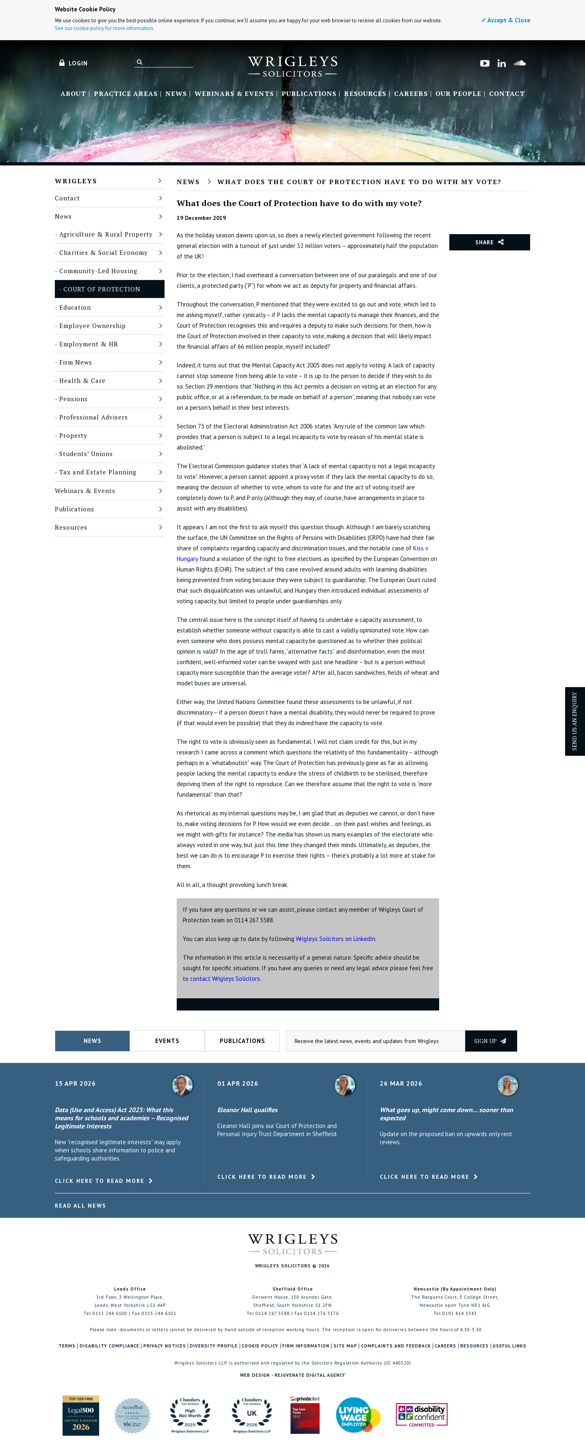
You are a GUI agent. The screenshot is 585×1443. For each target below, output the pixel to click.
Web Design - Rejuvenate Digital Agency (292, 1375)
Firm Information (305, 1346)
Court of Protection (102, 289)
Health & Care (82, 380)
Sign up (490, 1041)
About (73, 94)
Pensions (73, 399)
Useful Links (509, 1346)
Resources (365, 94)
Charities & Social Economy (103, 252)
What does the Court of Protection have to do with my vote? (359, 181)
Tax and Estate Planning (97, 472)
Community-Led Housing (98, 271)
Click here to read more (100, 1180)
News (176, 94)
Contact (507, 94)
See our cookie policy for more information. (104, 28)
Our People (458, 94)
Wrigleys (76, 180)
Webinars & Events (234, 94)
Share (484, 242)
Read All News (80, 1205)
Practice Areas (126, 94)
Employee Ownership (92, 326)
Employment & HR (88, 344)
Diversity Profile (214, 1346)
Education (75, 307)
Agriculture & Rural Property (106, 234)
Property (73, 435)
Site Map (345, 1346)
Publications (309, 94)
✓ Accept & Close (505, 20)
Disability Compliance (109, 1346)
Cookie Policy (260, 1346)
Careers (411, 94)
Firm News (75, 362)
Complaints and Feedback (396, 1346)
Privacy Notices (164, 1346)
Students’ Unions (86, 454)
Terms (67, 1346)
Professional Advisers (93, 417)
